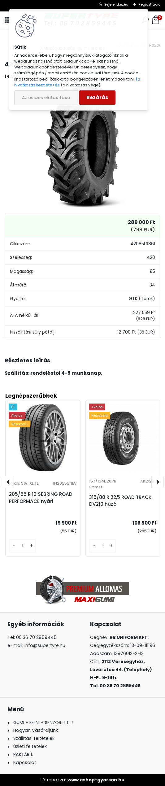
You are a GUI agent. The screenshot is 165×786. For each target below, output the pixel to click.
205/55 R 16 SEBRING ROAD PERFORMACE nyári (40, 497)
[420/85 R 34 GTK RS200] (83, 146)
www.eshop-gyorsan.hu (95, 780)
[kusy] (22, 546)
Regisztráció (149, 4)
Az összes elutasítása (46, 98)
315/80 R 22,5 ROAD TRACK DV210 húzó (120, 501)
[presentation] (8, 482)
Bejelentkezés (116, 4)
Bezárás (97, 97)
